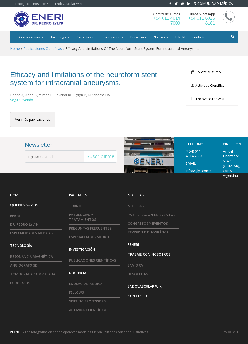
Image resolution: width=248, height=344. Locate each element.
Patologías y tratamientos (82, 217)
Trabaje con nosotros (32, 3)
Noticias (161, 37)
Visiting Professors (87, 301)
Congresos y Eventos (148, 223)
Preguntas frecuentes (90, 228)
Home (15, 48)
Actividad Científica (210, 85)
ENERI (15, 215)
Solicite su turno (208, 72)
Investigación (112, 37)
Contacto (198, 37)
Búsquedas (138, 274)
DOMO (233, 332)
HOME (15, 195)
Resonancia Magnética (31, 256)
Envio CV (135, 265)
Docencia (138, 37)
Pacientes (85, 37)
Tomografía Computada (32, 274)
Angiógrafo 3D (24, 265)
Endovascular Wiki (68, 3)
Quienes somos (30, 37)
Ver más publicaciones (32, 119)
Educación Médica (85, 283)
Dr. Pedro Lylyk (24, 224)
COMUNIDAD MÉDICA (213, 3)
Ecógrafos (20, 282)
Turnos (76, 206)
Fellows (76, 292)
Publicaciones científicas (42, 48)
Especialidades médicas (31, 233)
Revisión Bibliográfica (148, 232)
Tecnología (60, 37)
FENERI (180, 37)
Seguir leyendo (21, 99)
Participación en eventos (151, 214)
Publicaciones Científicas (92, 260)
